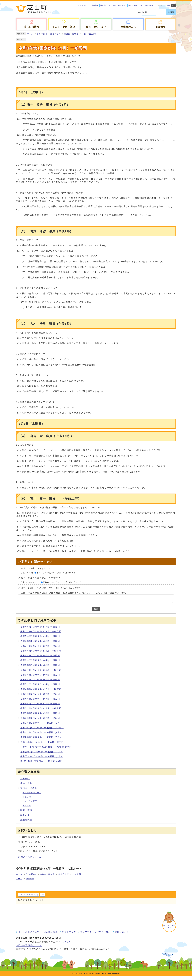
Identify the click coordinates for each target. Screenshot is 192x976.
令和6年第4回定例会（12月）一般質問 (40, 651)
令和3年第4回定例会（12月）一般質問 (40, 708)
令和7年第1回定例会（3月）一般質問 (40, 646)
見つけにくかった (73, 582)
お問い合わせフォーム (30, 857)
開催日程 (27, 797)
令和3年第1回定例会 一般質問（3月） (41, 723)
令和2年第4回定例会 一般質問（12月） (42, 727)
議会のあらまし (28, 783)
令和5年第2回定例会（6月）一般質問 (40, 679)
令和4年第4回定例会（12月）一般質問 (40, 689)
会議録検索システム (32, 793)
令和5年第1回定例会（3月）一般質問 (40, 684)
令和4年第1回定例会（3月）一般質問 (40, 703)
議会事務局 (55, 34)
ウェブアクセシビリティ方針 (95, 932)
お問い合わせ (122, 932)
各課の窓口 (42, 34)
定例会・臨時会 (71, 34)
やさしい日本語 (119, 5)
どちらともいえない (46, 573)
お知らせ (25, 778)
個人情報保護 (50, 932)
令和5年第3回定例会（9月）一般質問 (40, 675)
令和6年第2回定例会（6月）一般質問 (40, 660)
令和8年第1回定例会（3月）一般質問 (40, 627)
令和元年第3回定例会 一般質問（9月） (41, 752)
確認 (96, 609)
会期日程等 (63, 874)
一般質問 (77, 874)
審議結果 (27, 806)
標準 (168, 5)
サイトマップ (83, 5)
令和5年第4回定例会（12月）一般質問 (40, 670)
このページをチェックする (28, 895)
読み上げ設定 (105, 5)
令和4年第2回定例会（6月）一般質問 (40, 699)
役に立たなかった (67, 573)
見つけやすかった (31, 582)
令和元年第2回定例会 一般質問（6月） (41, 756)
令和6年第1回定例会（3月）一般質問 (40, 665)
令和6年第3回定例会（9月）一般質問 (40, 655)
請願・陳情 (26, 810)
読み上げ (95, 5)
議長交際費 (26, 820)
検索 (172, 12)
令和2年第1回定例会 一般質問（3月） (41, 737)
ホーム (30, 34)
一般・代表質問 (89, 34)
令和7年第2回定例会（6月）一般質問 (40, 641)
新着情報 (30, 879)
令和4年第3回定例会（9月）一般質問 (40, 694)
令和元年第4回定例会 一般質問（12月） (42, 742)
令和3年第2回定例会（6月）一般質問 (40, 718)
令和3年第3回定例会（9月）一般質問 (40, 713)
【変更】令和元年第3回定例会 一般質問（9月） (46, 747)
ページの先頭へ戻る (169, 926)
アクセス (66, 942)
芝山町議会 (31, 874)
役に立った (28, 573)
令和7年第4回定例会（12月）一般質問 (40, 631)
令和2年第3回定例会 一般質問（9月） (41, 732)
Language (149, 5)
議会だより (26, 815)
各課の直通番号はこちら (29, 945)
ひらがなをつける (135, 5)
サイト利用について (28, 932)
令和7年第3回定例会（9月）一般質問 (40, 636)
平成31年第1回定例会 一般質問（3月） (42, 761)
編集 (42, 895)
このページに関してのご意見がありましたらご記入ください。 (51, 588)
